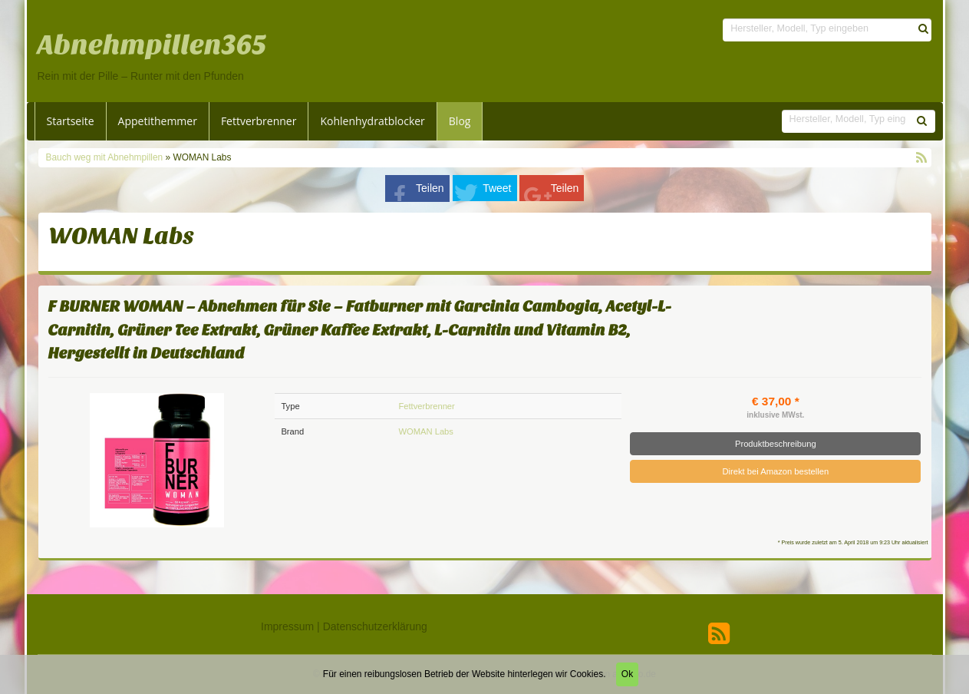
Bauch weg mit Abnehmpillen (106, 157)
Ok (627, 674)
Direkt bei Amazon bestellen (775, 471)
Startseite (70, 121)
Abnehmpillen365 (152, 45)
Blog (460, 121)
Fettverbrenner (259, 121)
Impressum (287, 626)
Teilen (430, 188)
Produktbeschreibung (775, 443)
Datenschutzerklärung (375, 626)
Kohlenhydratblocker (372, 121)
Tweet (497, 188)
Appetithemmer (157, 121)
